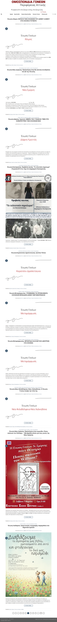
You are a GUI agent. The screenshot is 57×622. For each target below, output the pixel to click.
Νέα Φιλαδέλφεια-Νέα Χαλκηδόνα (28, 387)
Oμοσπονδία (17, 14)
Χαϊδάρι (22, 609)
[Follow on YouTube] (55, 14)
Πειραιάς (28, 251)
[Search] (1, 14)
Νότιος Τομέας (26, 17)
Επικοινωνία (44, 14)
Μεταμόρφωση (27, 291)
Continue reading (28, 61)
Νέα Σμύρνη (21, 68)
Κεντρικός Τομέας (27, 117)
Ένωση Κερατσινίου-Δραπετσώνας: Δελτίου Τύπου (28, 253)
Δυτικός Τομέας (11, 609)
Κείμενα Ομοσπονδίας (26, 14)
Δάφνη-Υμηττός (21, 117)
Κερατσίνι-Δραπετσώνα (23, 251)
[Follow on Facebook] (52, 14)
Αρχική (11, 14)
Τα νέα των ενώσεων (33, 17)
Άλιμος (21, 17)
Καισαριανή (21, 165)
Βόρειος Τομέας (22, 291)
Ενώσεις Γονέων (37, 14)
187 (41, 613)
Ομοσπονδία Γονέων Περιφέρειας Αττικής (34, 74)
